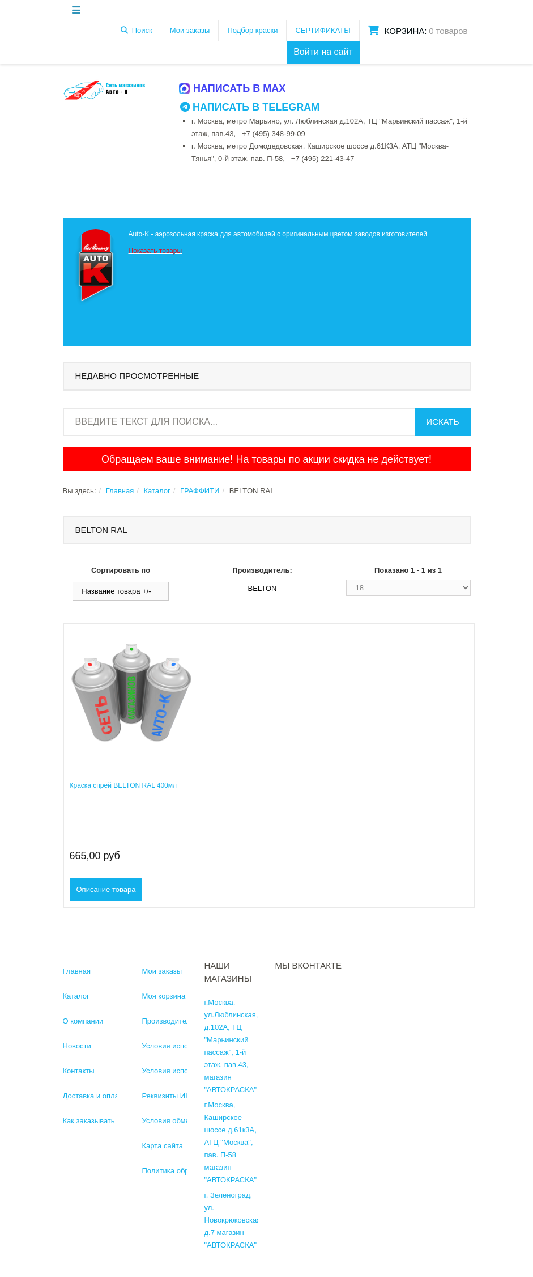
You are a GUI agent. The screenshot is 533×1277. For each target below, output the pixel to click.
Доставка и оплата (94, 1096)
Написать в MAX (232, 88)
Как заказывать (89, 1121)
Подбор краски (252, 30)
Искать (442, 421)
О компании (83, 1021)
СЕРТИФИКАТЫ (322, 30)
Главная (120, 491)
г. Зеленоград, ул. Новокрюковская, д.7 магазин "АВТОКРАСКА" (233, 1220)
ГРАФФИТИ (199, 491)
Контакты (79, 1071)
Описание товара (106, 889)
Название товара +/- (116, 591)
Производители (168, 1021)
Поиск (142, 30)
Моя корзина (164, 996)
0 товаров (448, 31)
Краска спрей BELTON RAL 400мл (123, 785)
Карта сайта (162, 1145)
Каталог (156, 491)
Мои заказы (190, 30)
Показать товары (155, 251)
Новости (77, 1046)
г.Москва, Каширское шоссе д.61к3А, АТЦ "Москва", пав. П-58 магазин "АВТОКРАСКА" (230, 1142)
